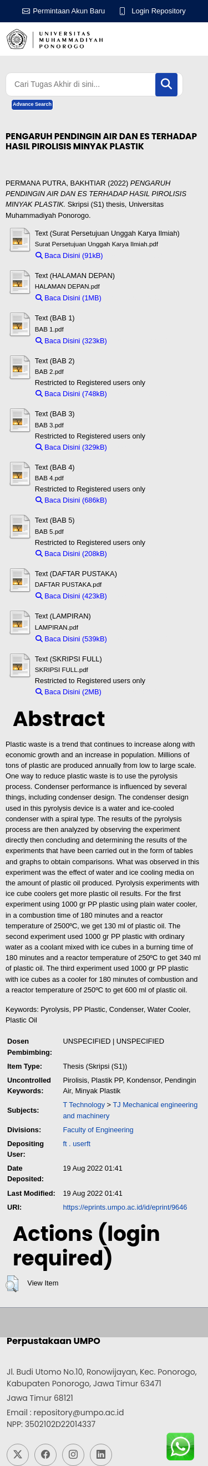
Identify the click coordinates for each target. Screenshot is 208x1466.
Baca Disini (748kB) (71, 393)
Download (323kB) (141, 341)
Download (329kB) (141, 447)
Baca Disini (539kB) (71, 639)
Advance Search (32, 104)
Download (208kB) (141, 553)
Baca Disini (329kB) (71, 447)
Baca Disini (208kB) (71, 553)
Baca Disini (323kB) (71, 341)
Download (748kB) (141, 393)
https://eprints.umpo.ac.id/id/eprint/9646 (125, 1207)
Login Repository (158, 11)
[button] (12, 1283)
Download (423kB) (141, 596)
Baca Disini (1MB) (68, 298)
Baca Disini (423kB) (71, 596)
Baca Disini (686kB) (71, 500)
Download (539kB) (141, 639)
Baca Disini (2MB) (68, 692)
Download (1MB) (132, 298)
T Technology (84, 1104)
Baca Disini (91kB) (69, 255)
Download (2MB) (132, 692)
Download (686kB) (141, 500)
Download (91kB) (135, 255)
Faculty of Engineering (98, 1130)
